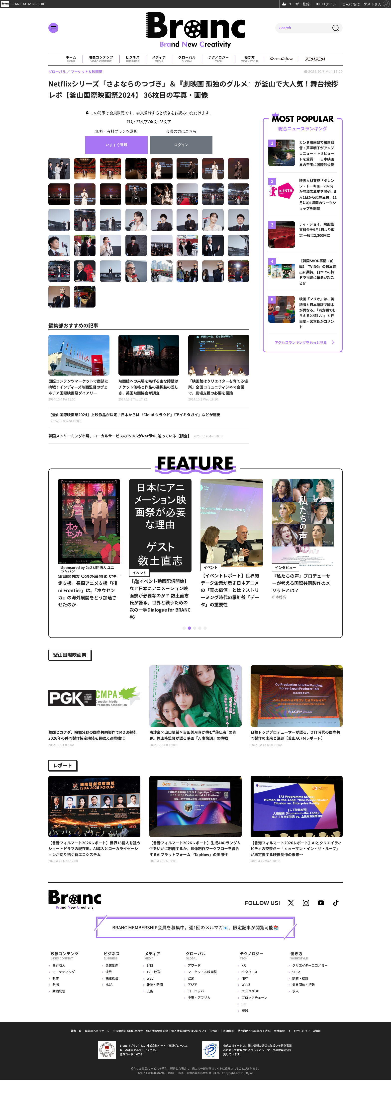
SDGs (296, 987)
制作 (55, 994)
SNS (148, 981)
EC (243, 1020)
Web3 (245, 1000)
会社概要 (279, 1047)
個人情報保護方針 (157, 1047)
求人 (295, 1007)
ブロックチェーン (254, 1013)
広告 (148, 1007)
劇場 (55, 1000)
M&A (108, 1000)
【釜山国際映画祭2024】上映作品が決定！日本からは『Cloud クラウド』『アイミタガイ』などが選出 (139, 419)
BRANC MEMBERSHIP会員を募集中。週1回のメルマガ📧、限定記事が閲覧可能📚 (195, 945)
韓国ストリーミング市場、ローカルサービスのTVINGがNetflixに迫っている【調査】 (140, 438)
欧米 (189, 994)
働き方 (249, 59)
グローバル (187, 59)
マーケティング (63, 987)
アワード (192, 981)
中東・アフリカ (197, 1013)
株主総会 (111, 994)
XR (243, 981)
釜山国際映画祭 (73, 657)
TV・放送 (151, 987)
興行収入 (58, 981)
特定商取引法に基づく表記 (254, 1047)
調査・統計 (300, 994)
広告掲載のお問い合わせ (128, 1047)
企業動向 (111, 981)
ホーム (71, 59)
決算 (108, 987)
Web (148, 994)
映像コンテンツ (101, 59)
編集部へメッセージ (97, 1047)
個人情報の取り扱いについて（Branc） (195, 1047)
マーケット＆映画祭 (200, 987)
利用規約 (228, 1047)
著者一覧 (76, 1047)
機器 (244, 1026)
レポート (65, 771)
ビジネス (133, 59)
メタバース (249, 987)
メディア (159, 59)
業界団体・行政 (303, 1000)
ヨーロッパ (194, 1007)
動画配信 (58, 1007)
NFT (244, 994)
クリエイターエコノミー (309, 981)
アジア (191, 1000)
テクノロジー (218, 59)
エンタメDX (249, 1007)
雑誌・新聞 (153, 1000)
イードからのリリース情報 (304, 1047)
